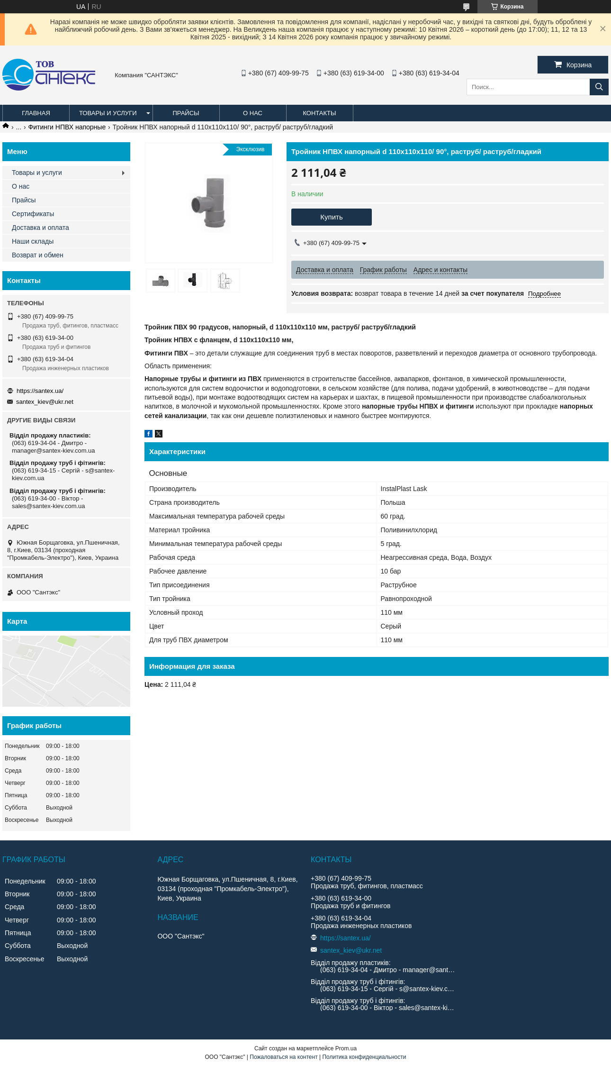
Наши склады (33, 241)
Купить (331, 217)
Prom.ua (346, 1048)
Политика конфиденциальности (364, 1057)
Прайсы (185, 113)
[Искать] (599, 87)
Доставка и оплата (40, 227)
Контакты (319, 113)
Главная (36, 113)
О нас (252, 113)
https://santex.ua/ (40, 390)
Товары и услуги (108, 113)
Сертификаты (33, 214)
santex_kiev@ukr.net (44, 401)
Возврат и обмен (37, 255)
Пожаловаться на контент (283, 1057)
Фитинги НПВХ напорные (67, 127)
